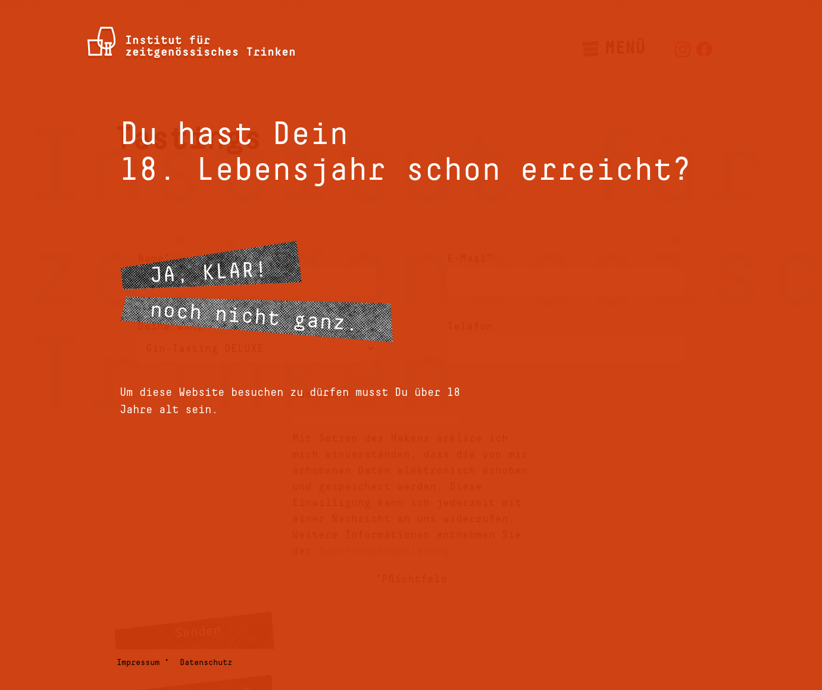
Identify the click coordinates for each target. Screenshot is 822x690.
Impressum (138, 662)
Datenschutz (206, 662)
